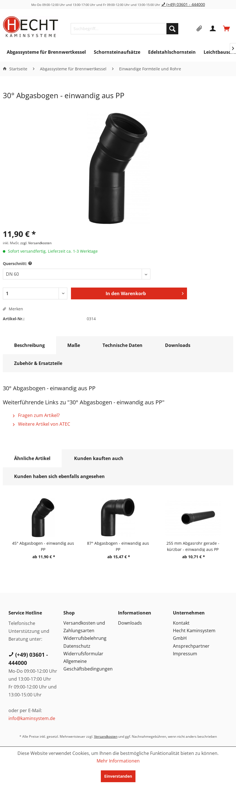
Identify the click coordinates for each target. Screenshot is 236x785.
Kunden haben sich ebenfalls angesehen (59, 476)
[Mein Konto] (213, 28)
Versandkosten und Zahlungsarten (84, 627)
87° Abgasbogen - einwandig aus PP (118, 545)
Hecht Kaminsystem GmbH (194, 634)
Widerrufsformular (83, 654)
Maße (73, 345)
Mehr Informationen (118, 761)
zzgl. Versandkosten (36, 243)
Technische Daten (123, 345)
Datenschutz (76, 646)
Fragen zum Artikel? (36, 415)
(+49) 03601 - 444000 (183, 4)
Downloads (177, 345)
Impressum (185, 654)
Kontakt (181, 623)
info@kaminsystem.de (31, 718)
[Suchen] (172, 28)
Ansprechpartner (191, 646)
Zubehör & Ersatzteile (38, 363)
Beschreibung (29, 345)
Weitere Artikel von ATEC (41, 424)
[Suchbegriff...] (124, 28)
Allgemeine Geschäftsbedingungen (88, 665)
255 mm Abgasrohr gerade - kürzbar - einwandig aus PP (192, 545)
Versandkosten (105, 736)
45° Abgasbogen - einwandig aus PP (43, 545)
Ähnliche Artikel (32, 458)
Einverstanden (118, 776)
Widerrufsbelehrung (84, 638)
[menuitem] (124, 28)
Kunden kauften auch (98, 458)
